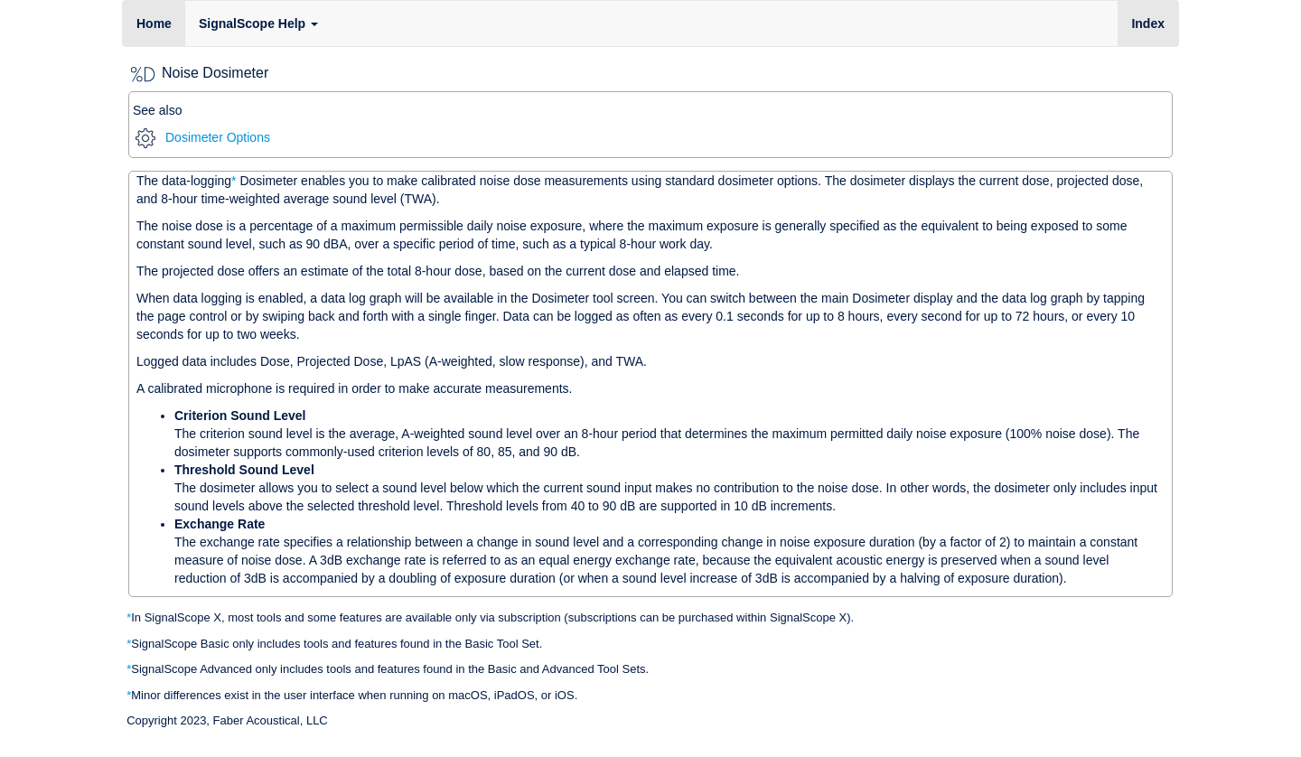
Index (1154, 22)
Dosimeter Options (203, 137)
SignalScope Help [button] (258, 23)
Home (154, 23)
